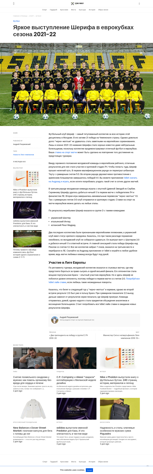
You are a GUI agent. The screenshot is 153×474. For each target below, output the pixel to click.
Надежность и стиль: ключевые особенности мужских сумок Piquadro (117, 430)
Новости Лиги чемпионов (23, 154)
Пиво (15, 372)
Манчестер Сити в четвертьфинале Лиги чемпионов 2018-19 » (121, 337)
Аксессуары (105, 422)
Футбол (38, 16)
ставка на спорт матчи (66, 152)
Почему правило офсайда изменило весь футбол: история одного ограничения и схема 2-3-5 (26, 253)
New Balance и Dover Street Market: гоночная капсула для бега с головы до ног (32, 430)
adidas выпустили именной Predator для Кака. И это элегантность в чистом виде (25, 223)
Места (73, 10)
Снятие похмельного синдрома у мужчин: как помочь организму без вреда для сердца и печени (32, 380)
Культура (82, 10)
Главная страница (20, 16)
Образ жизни (103, 10)
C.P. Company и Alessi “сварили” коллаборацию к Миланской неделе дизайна (76, 380)
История (92, 10)
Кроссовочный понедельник (25, 422)
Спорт (44, 10)
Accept (89, 470)
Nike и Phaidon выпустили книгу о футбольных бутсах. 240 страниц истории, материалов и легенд (25, 193)
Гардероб (53, 10)
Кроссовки (64, 10)
